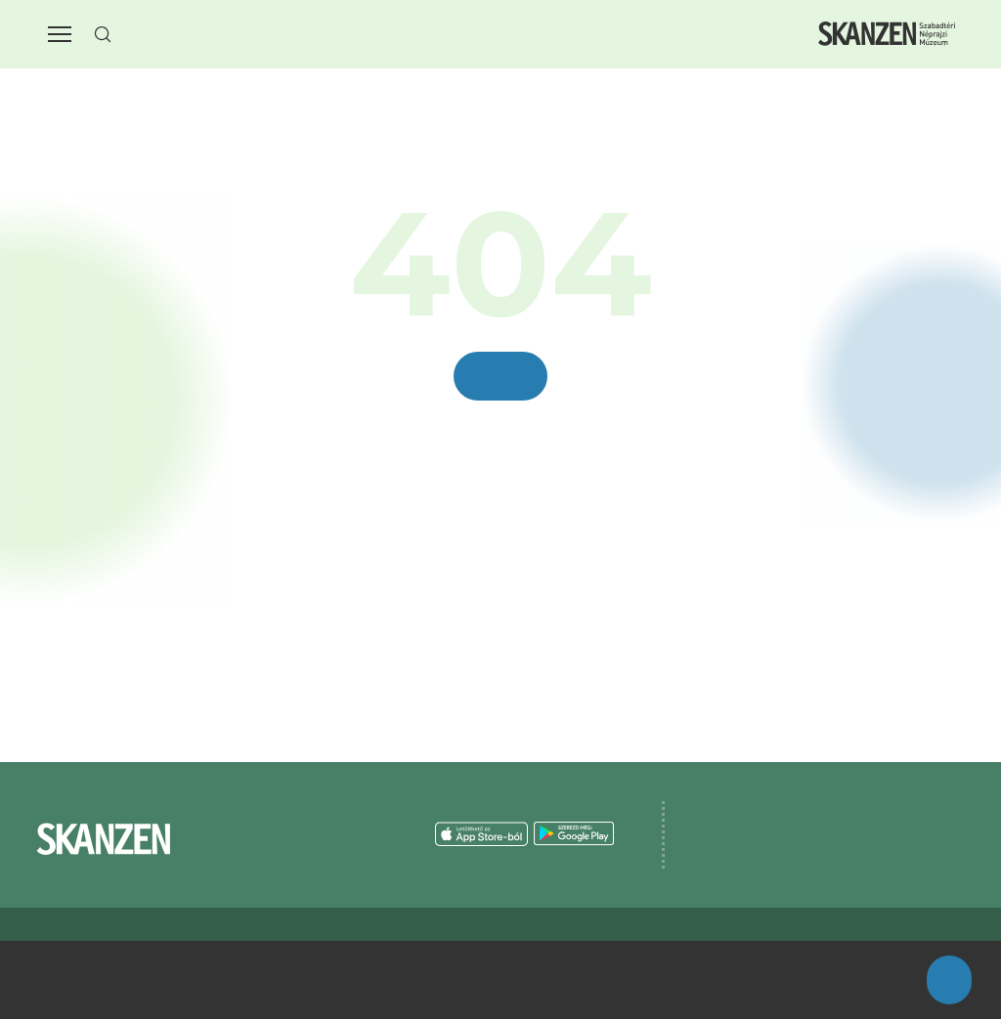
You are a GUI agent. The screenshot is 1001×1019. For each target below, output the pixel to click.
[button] (59, 34)
